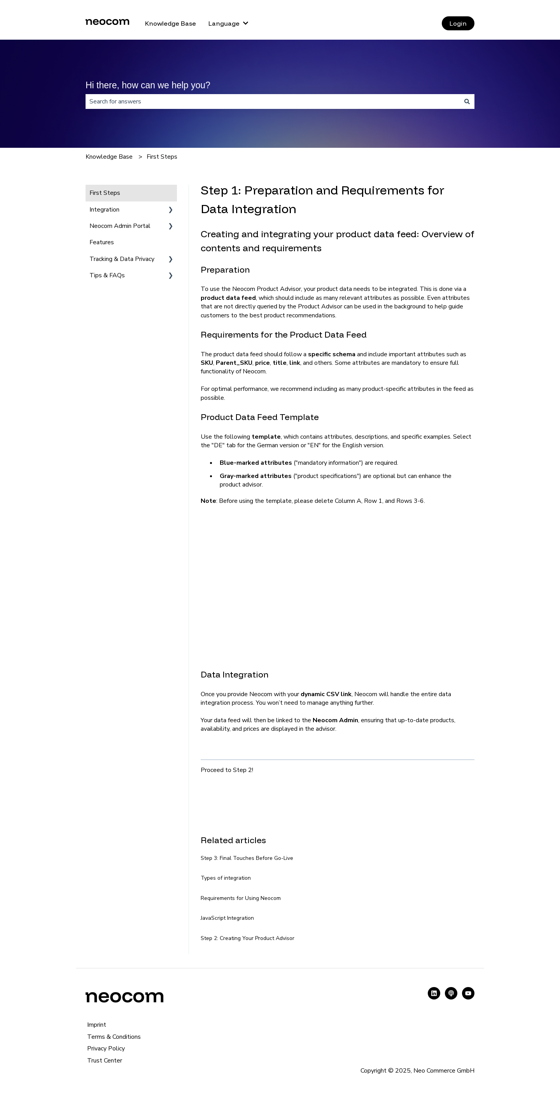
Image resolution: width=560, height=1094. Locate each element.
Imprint (96, 1024)
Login (458, 23)
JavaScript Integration (227, 918)
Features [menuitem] (101, 242)
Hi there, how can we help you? (148, 85)
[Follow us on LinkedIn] (434, 993)
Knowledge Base (170, 23)
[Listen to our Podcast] (451, 993)
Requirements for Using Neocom (241, 898)
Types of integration (226, 878)
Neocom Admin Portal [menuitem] (119, 226)
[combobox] (273, 101)
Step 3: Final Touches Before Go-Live (247, 858)
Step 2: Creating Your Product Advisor (247, 938)
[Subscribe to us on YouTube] (468, 993)
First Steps (162, 156)
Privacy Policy (106, 1048)
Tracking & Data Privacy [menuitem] (121, 259)
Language (224, 23)
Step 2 (242, 770)
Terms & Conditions (114, 1037)
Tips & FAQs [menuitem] (107, 275)
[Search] (467, 101)
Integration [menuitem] (104, 209)
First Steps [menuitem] (104, 193)
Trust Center (104, 1060)
